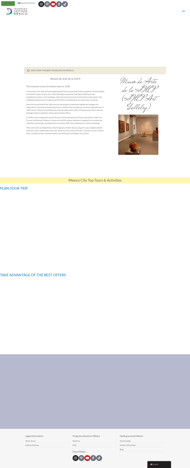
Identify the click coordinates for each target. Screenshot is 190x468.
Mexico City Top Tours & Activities (95, 180)
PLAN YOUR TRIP (14, 188)
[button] (95, 71)
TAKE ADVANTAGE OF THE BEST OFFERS (33, 275)
